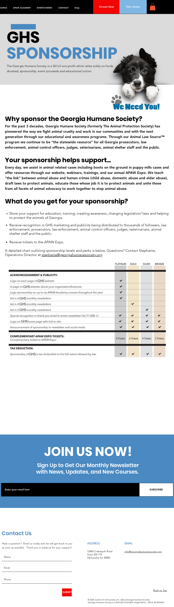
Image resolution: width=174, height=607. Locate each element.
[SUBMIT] (67, 592)
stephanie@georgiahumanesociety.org (72, 255)
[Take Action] (133, 7)
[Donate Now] (106, 7)
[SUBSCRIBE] (156, 489)
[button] (153, 6)
